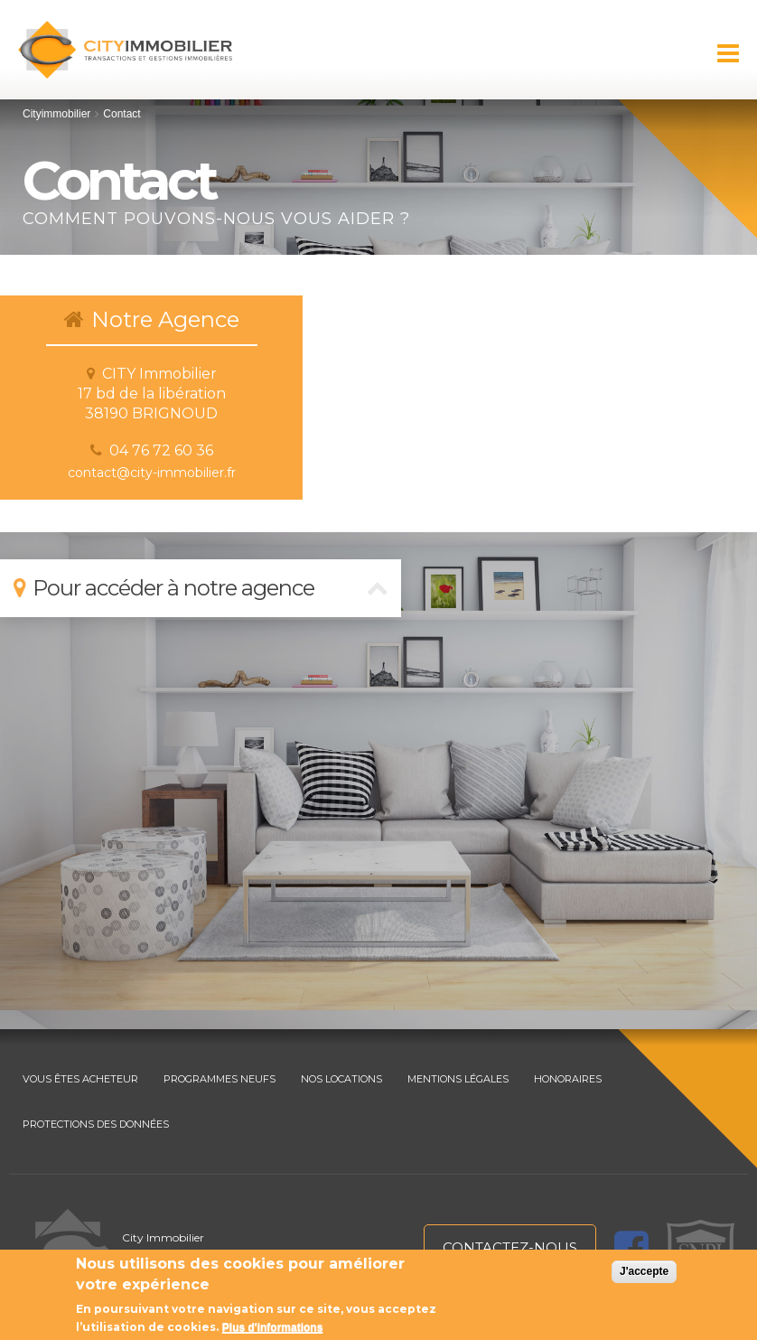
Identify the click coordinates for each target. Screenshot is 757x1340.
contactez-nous (510, 1247)
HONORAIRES (568, 1079)
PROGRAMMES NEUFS (220, 1079)
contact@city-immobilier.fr (152, 472)
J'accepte (644, 1271)
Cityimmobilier (56, 114)
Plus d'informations (272, 1327)
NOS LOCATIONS (341, 1079)
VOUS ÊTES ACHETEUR (80, 1079)
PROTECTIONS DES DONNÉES (96, 1124)
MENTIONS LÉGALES (458, 1079)
